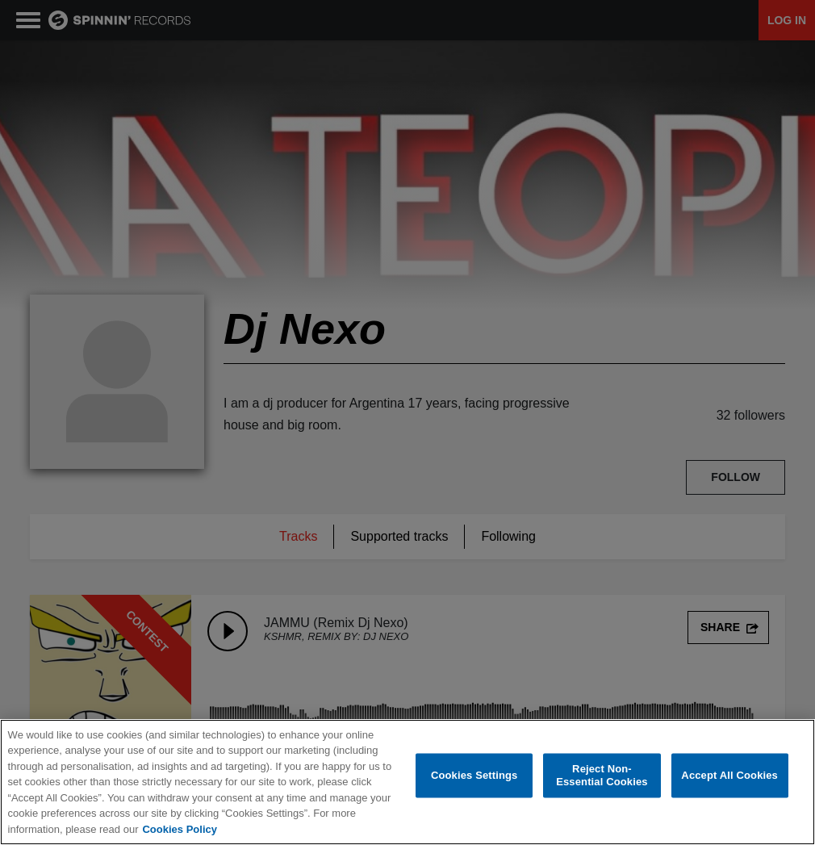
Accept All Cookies (729, 776)
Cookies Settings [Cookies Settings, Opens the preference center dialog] (474, 776)
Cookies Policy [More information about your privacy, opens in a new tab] (179, 830)
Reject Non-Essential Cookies (601, 776)
